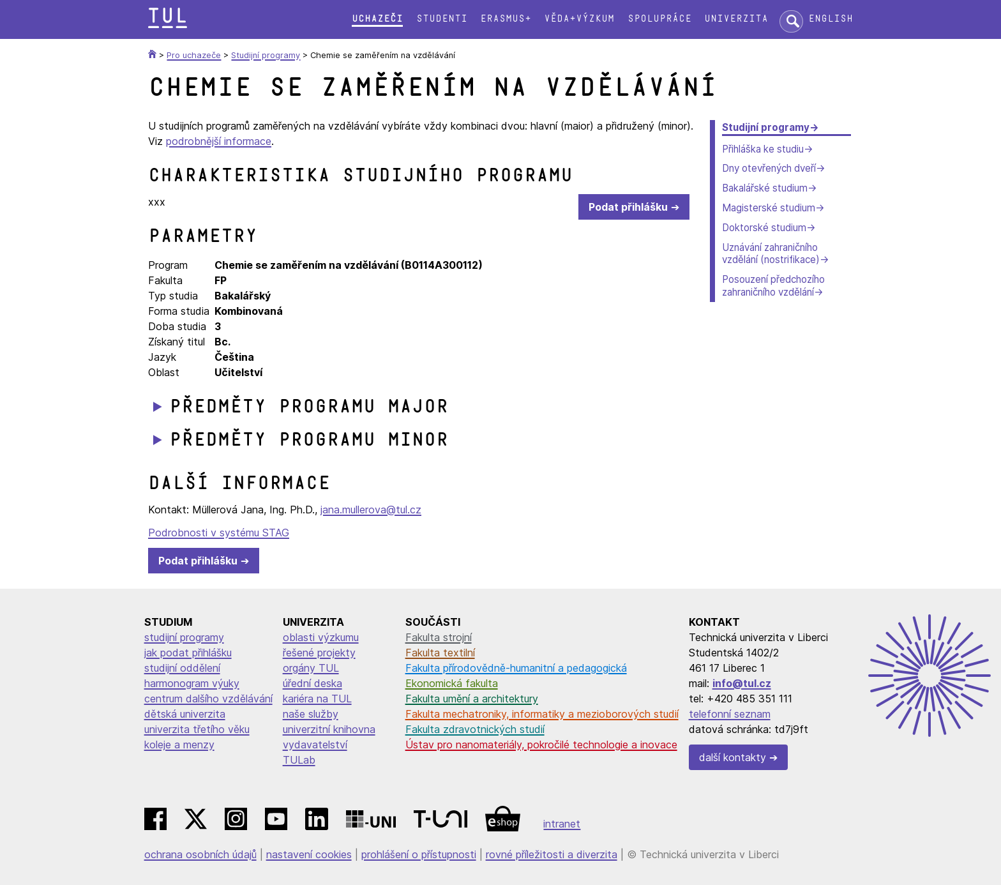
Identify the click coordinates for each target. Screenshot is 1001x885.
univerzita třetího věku (197, 729)
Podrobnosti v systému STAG (218, 532)
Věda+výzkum (579, 19)
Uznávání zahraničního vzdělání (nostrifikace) (771, 253)
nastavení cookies (309, 854)
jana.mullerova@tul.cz (370, 509)
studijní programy (184, 637)
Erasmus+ (505, 19)
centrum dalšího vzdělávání (208, 698)
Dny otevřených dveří (769, 168)
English (830, 19)
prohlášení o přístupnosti (418, 854)
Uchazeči (377, 19)
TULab (299, 759)
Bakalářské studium (765, 188)
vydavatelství (315, 744)
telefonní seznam (730, 713)
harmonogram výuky (191, 683)
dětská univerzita (184, 713)
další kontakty (732, 757)
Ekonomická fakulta (451, 683)
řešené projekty (319, 652)
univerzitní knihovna (329, 729)
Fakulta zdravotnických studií (475, 729)
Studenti (441, 19)
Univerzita (736, 19)
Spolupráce (659, 19)
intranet (561, 823)
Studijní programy (765, 127)
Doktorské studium (764, 228)
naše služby (310, 713)
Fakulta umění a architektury (471, 698)
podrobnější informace (218, 141)
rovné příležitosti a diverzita (551, 854)
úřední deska (312, 683)
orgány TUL (311, 668)
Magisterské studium (768, 208)
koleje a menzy (179, 744)
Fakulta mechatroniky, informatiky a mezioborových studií (542, 713)
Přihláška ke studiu (763, 149)
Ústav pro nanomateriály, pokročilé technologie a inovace (541, 744)
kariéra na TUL (317, 698)
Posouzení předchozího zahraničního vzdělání (773, 285)
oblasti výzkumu (321, 637)
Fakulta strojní (438, 637)
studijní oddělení (182, 668)
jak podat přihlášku (188, 652)
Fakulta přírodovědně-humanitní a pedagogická (516, 668)
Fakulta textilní (440, 652)
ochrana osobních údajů (200, 854)
